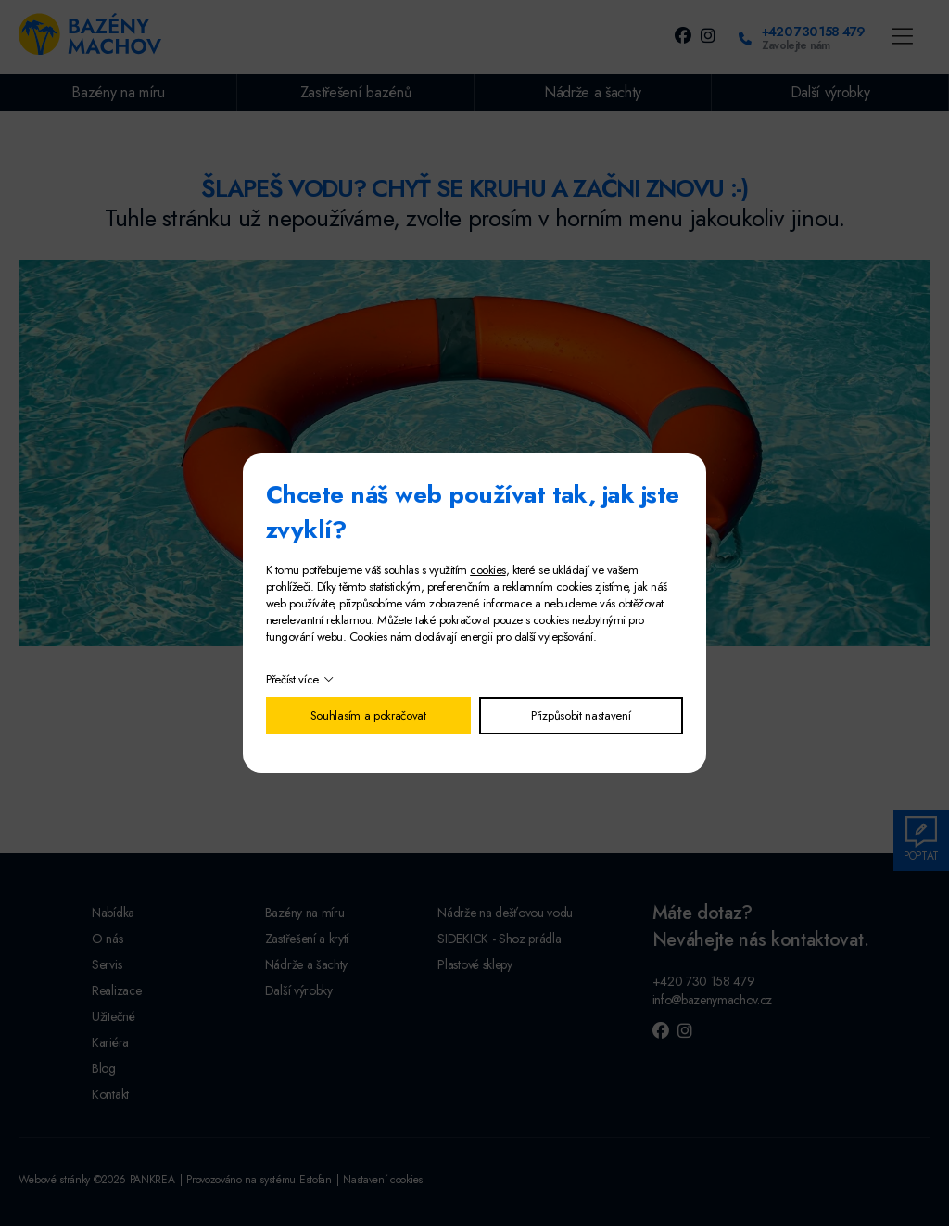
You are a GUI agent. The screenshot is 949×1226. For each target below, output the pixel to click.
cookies (487, 570)
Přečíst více (292, 679)
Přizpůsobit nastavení (580, 715)
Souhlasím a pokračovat (368, 715)
